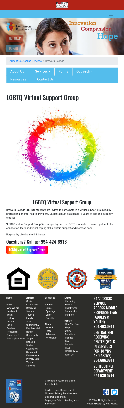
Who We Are (13, 308)
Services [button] (41, 71)
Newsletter (51, 337)
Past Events (71, 308)
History (10, 318)
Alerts (48, 390)
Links (9, 325)
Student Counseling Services (25, 61)
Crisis (29, 301)
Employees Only (53, 400)
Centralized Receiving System (32, 308)
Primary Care (32, 359)
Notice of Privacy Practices (58, 393)
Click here (50, 380)
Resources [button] (18, 79)
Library (10, 321)
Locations (50, 298)
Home (9, 298)
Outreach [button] (83, 71)
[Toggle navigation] (110, 14)
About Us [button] (17, 71)
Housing (30, 342)
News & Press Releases (50, 331)
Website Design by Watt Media (102, 403)
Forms (63, 71)
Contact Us (45, 79)
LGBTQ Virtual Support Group (27, 250)
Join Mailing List (63, 390)
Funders (11, 328)
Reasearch (12, 331)
